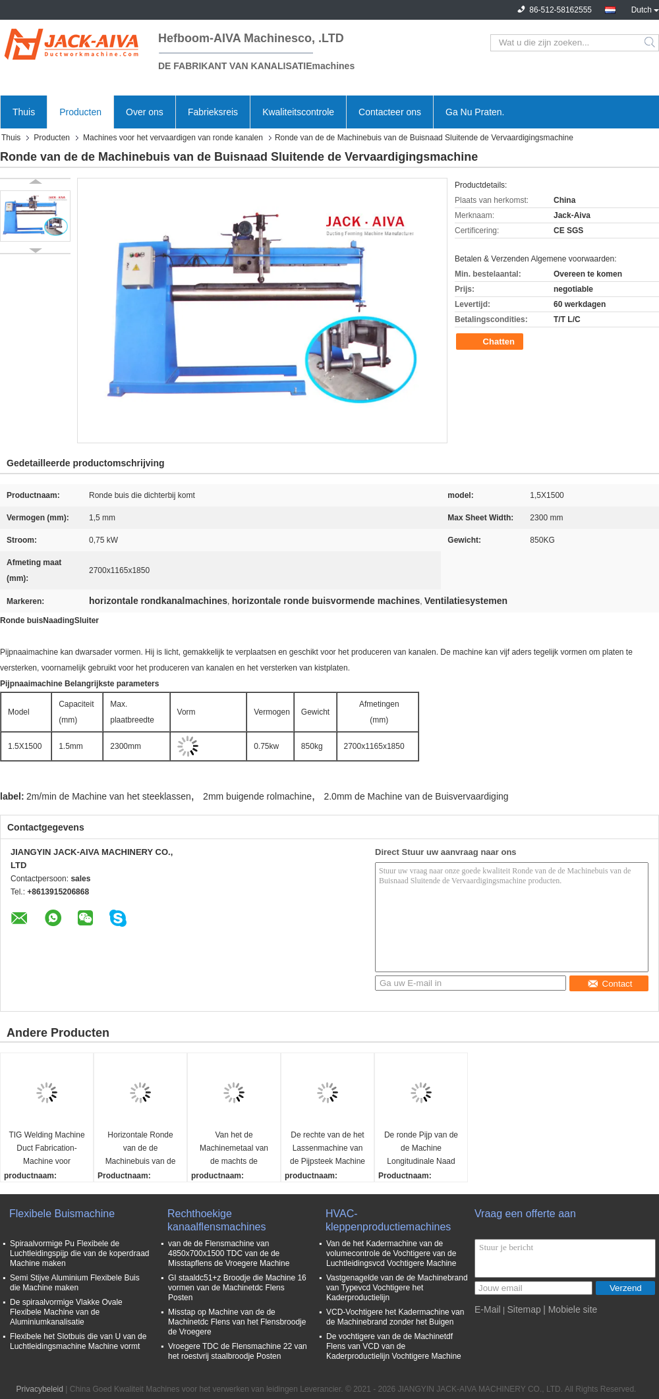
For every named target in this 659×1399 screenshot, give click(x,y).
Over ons (144, 112)
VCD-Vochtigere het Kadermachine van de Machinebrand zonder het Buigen (395, 1317)
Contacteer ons (389, 112)
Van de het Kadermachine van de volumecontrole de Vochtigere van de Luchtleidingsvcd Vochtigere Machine (391, 1253)
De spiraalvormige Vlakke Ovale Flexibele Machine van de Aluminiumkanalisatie (66, 1312)
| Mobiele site (570, 1309)
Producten (80, 112)
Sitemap (523, 1309)
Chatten (491, 341)
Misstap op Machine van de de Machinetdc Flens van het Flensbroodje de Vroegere (237, 1321)
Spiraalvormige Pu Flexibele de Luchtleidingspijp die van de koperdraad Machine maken (79, 1253)
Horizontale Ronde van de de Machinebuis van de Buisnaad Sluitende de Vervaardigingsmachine (142, 1149)
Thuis (24, 112)
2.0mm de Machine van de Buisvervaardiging (416, 796)
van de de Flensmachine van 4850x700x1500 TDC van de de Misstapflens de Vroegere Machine (228, 1253)
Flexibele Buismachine (62, 1213)
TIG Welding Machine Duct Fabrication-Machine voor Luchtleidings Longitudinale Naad (46, 1149)
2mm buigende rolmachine (257, 796)
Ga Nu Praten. (475, 112)
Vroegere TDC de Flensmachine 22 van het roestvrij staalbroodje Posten (237, 1351)
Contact (610, 984)
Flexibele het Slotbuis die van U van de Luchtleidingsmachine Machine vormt (78, 1341)
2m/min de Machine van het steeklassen (108, 796)
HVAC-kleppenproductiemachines (388, 1220)
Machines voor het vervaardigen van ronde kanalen (173, 137)
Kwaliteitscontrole (298, 112)
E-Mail (487, 1309)
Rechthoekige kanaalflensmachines (216, 1220)
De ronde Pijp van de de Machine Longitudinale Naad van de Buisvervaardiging (421, 1149)
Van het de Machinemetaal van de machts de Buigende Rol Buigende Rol (234, 1149)
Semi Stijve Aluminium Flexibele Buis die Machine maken (75, 1282)
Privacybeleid (39, 1389)
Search (651, 42)
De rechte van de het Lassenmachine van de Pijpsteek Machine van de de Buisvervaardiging (327, 1149)
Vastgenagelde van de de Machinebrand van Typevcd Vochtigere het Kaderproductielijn (397, 1287)
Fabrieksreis (213, 112)
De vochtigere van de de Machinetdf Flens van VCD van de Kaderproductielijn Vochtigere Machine (393, 1346)
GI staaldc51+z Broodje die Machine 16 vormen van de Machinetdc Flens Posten (237, 1287)
